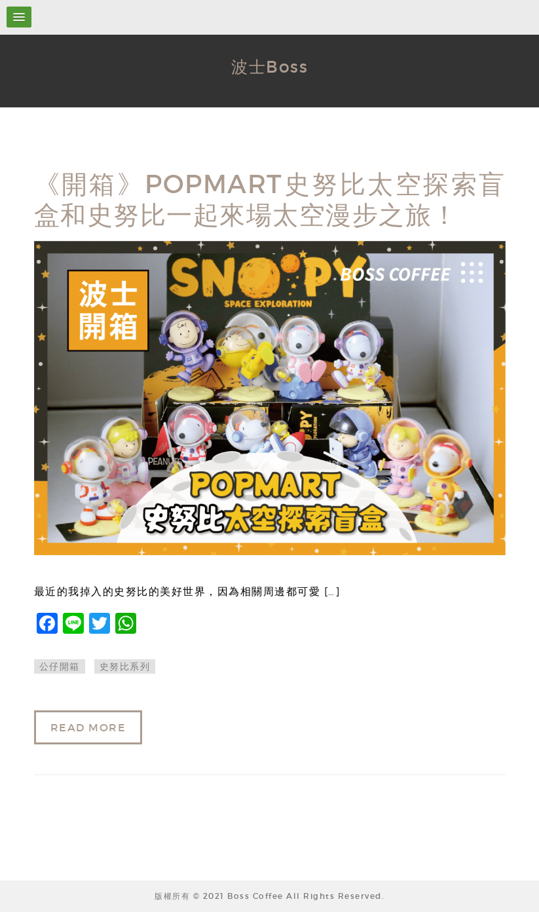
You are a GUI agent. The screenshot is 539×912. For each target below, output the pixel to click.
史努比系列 (125, 666)
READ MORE (88, 727)
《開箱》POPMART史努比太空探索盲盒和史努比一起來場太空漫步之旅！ (270, 199)
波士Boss (269, 67)
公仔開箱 (59, 666)
